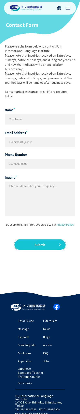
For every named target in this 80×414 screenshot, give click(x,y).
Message (23, 329)
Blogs (46, 337)
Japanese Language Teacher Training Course (30, 372)
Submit (40, 245)
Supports (23, 337)
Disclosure (24, 353)
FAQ (45, 353)
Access (47, 345)
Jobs (46, 361)
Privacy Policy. (65, 224)
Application (24, 361)
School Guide (26, 321)
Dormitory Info (27, 345)
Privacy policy (25, 383)
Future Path (50, 321)
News (46, 329)
